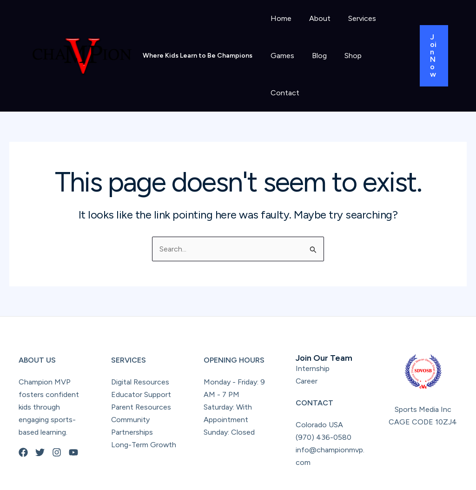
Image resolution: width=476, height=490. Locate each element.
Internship (313, 331)
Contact (384, 55)
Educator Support (141, 357)
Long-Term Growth (144, 407)
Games (281, 55)
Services (355, 18)
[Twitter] (40, 415)
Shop (346, 55)
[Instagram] (56, 415)
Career (307, 343)
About (315, 18)
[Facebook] (23, 415)
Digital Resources (140, 344)
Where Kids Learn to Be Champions (197, 37)
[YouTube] (73, 415)
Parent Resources (141, 369)
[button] (433, 37)
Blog (315, 55)
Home (279, 18)
